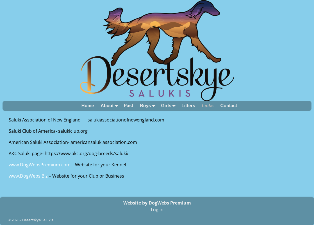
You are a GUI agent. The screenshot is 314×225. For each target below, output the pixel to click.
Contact (228, 105)
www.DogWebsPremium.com (40, 165)
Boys (149, 106)
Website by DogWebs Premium (157, 203)
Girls (169, 106)
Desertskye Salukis (37, 219)
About (110, 106)
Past (128, 105)
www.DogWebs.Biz (28, 176)
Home (87, 105)
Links (208, 105)
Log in (157, 209)
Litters (188, 105)
